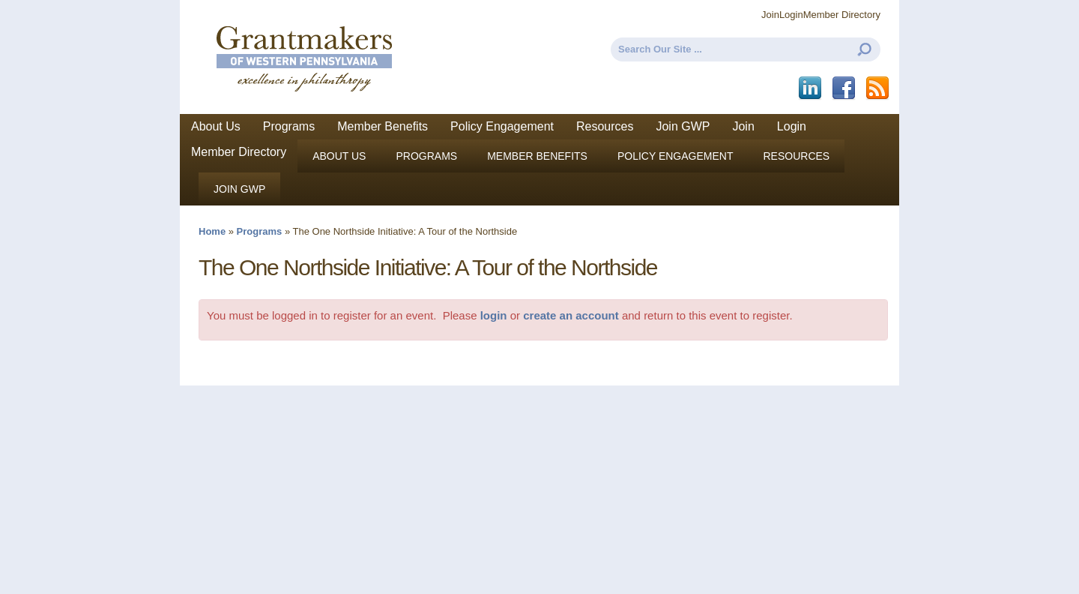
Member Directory (841, 14)
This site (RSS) (878, 88)
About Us (216, 126)
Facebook (845, 88)
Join (770, 14)
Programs (289, 126)
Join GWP (683, 126)
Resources (604, 126)
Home (212, 231)
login (493, 315)
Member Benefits (382, 126)
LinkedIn (811, 88)
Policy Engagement (502, 126)
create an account (571, 315)
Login (791, 14)
